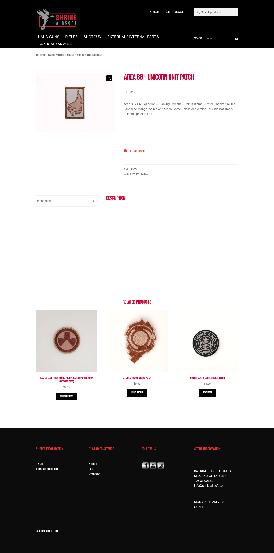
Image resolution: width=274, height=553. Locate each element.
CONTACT (40, 464)
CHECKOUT (179, 12)
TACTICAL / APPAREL (56, 44)
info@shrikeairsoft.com (209, 485)
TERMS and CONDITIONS (47, 469)
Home (42, 55)
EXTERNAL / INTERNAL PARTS (133, 37)
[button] (109, 78)
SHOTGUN (92, 37)
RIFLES (71, 37)
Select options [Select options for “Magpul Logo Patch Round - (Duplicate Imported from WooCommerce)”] (66, 396)
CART (168, 12)
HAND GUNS (48, 37)
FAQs (91, 469)
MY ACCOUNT (155, 12)
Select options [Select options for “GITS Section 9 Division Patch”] (137, 392)
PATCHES (70, 55)
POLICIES (93, 464)
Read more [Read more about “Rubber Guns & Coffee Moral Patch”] (207, 392)
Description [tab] (43, 201)
